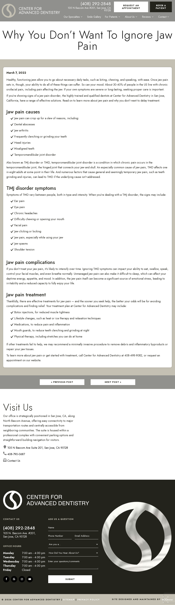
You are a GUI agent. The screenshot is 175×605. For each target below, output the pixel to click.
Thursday (9, 566)
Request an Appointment (131, 7)
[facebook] (6, 579)
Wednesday (11, 561)
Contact (164, 17)
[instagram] (22, 579)
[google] (14, 579)
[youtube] (30, 579)
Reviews (148, 17)
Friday (7, 570)
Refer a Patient (161, 7)
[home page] (31, 11)
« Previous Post (62, 382)
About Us (131, 17)
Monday (8, 553)
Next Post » (113, 382)
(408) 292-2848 (96, 4)
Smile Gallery (94, 17)
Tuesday (8, 557)
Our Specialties (74, 17)
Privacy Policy (88, 599)
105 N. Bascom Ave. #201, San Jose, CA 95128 (19, 535)
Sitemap (69, 599)
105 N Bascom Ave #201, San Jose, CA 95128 (89, 9)
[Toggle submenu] (82, 16)
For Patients (113, 17)
